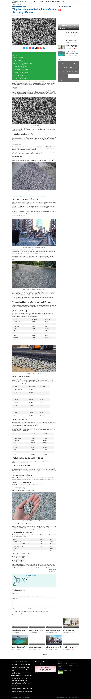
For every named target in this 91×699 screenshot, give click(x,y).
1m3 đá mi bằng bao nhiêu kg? (21, 78)
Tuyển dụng (57, 1)
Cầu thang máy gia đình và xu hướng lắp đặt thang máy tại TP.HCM (72, 40)
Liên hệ (63, 1)
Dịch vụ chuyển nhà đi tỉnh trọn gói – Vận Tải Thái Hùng (72, 46)
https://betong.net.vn (30, 577)
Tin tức (19, 4)
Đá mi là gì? (15, 55)
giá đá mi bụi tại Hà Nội (20, 64)
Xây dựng (24, 6)
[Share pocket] (41, 48)
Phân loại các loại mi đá (18, 57)
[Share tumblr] (36, 48)
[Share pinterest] (30, 48)
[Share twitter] (27, 48)
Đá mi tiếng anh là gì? (19, 75)
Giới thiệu (41, 1)
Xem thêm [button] (45, 654)
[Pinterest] (26, 579)
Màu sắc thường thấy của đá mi (22, 72)
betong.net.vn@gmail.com (65, 670)
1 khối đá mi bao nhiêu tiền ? (21, 71)
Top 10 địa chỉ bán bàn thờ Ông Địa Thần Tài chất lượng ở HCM (53, 646)
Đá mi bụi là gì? (18, 58)
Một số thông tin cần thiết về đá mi (20, 69)
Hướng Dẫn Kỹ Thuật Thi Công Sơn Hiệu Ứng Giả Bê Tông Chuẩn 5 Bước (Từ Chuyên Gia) (70, 647)
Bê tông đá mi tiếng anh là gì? (21, 74)
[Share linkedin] (33, 48)
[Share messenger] (44, 48)
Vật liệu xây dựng (19, 6)
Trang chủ (35, 1)
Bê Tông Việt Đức (31, 575)
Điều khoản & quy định (62, 697)
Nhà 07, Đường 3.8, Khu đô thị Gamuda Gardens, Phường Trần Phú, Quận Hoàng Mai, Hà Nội (68, 665)
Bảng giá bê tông (49, 1)
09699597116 (62, 668)
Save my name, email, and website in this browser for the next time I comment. (31, 611)
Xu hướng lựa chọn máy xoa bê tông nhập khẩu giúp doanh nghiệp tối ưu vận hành (68, 27)
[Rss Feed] (41, 664)
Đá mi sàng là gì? (18, 60)
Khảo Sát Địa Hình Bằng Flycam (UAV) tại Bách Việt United (72, 53)
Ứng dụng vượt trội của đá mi (19, 61)
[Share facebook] (24, 48)
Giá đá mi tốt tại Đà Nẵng (20, 67)
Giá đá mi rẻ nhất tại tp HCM (21, 66)
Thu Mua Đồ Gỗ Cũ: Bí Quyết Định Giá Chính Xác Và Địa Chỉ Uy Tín (72, 34)
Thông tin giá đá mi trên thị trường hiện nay (22, 63)
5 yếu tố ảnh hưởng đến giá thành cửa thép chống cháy (35, 646)
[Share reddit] (38, 48)
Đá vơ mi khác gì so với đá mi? (21, 77)
